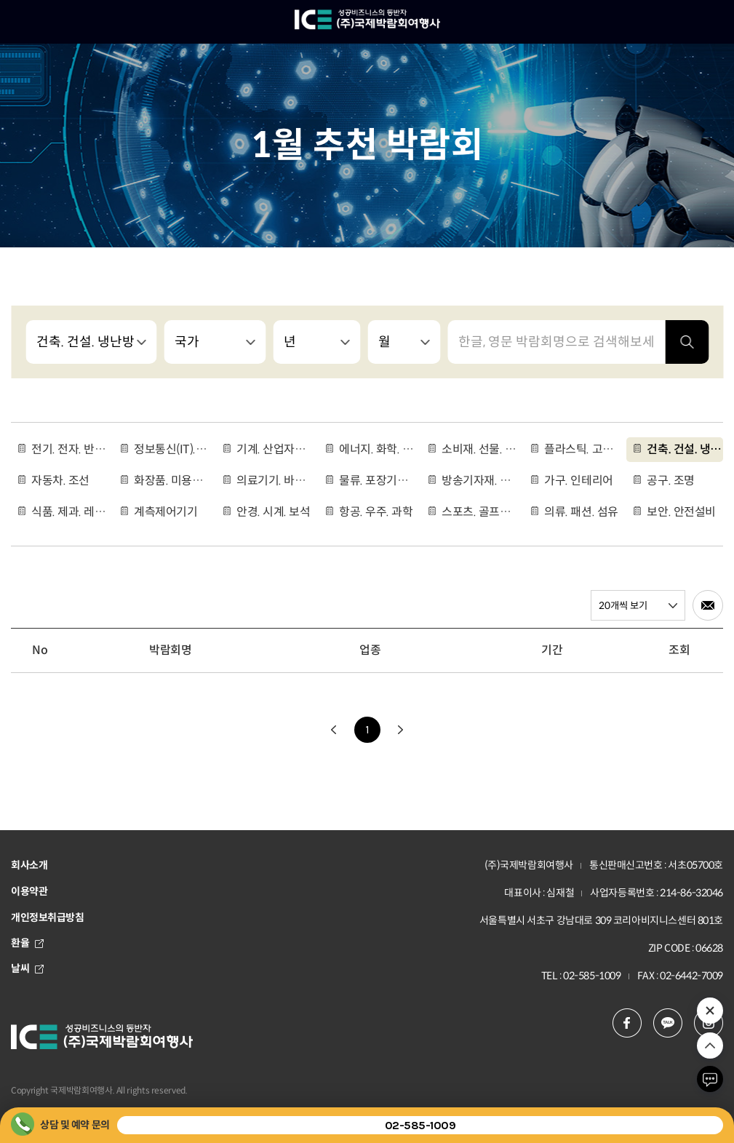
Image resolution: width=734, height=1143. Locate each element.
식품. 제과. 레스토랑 (69, 511)
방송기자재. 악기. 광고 (479, 480)
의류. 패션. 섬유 (581, 511)
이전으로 (334, 730)
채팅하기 (710, 1079)
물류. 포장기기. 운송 (377, 480)
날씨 (27, 968)
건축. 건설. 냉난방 (684, 449)
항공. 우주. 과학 (375, 511)
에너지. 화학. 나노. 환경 (377, 449)
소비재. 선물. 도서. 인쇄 (479, 449)
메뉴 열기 (22, 22)
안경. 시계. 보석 (273, 511)
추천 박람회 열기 (710, 1010)
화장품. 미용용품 (172, 480)
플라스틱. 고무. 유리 (582, 449)
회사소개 (29, 865)
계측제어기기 (165, 511)
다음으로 (401, 730)
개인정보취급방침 (47, 917)
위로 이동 (710, 1045)
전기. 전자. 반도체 (69, 449)
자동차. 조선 (60, 480)
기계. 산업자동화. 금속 (274, 449)
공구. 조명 (670, 480)
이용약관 (29, 891)
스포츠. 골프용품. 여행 (479, 511)
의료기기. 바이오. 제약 (274, 480)
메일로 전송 (708, 605)
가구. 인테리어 (578, 480)
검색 (687, 342)
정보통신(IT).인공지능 (172, 449)
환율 (27, 942)
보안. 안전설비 (681, 511)
